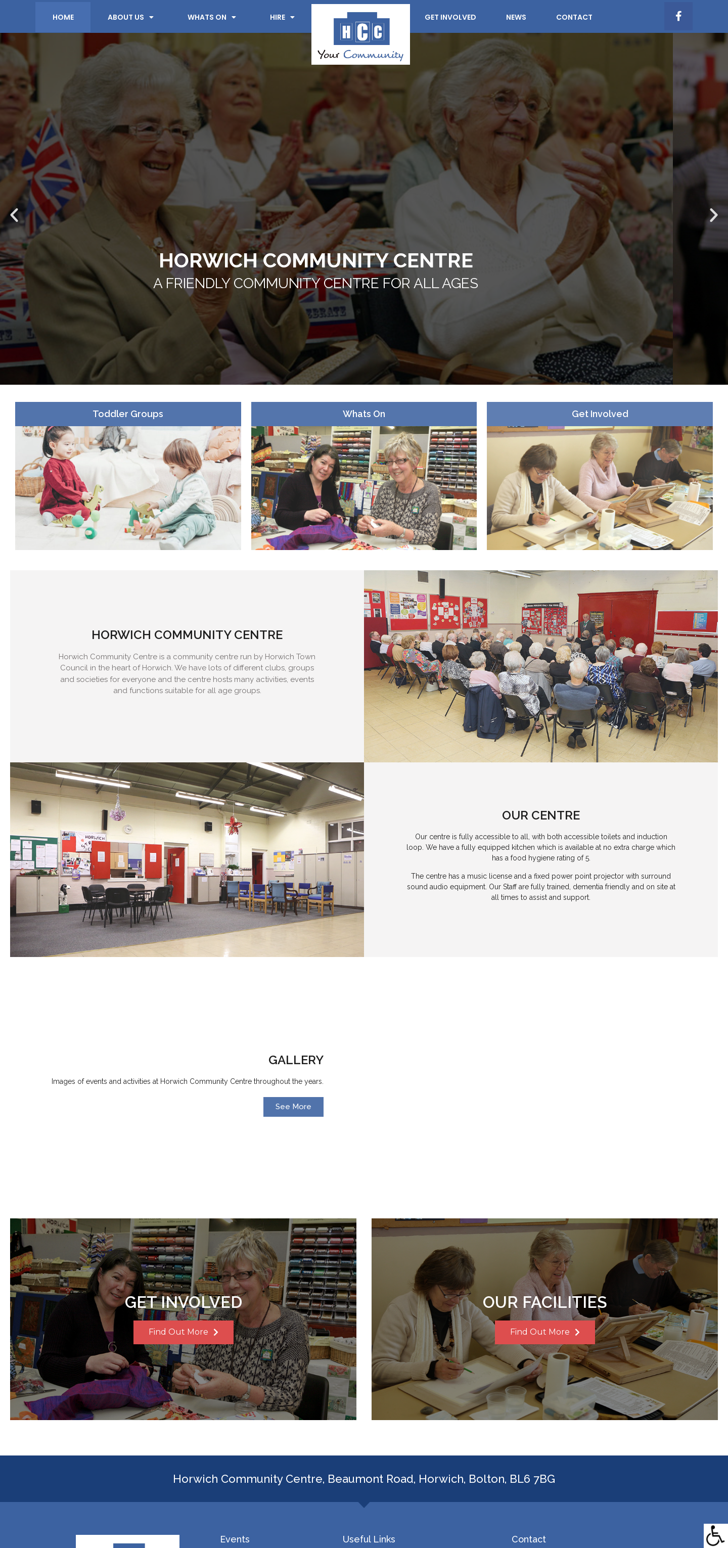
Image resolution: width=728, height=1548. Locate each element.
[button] (14, 216)
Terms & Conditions (364, 1524)
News (516, 17)
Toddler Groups (128, 416)
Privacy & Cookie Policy (285, 1524)
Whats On (364, 416)
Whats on (212, 17)
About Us (131, 17)
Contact (574, 17)
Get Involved (450, 17)
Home (63, 17)
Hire (282, 17)
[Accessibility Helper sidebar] (716, 1536)
